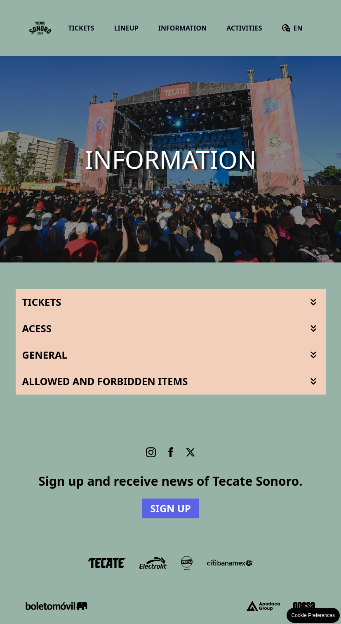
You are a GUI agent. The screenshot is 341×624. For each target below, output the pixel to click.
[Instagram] (151, 452)
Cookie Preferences (313, 615)
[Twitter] (190, 452)
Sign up (170, 508)
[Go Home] (40, 28)
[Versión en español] (292, 28)
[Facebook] (171, 452)
